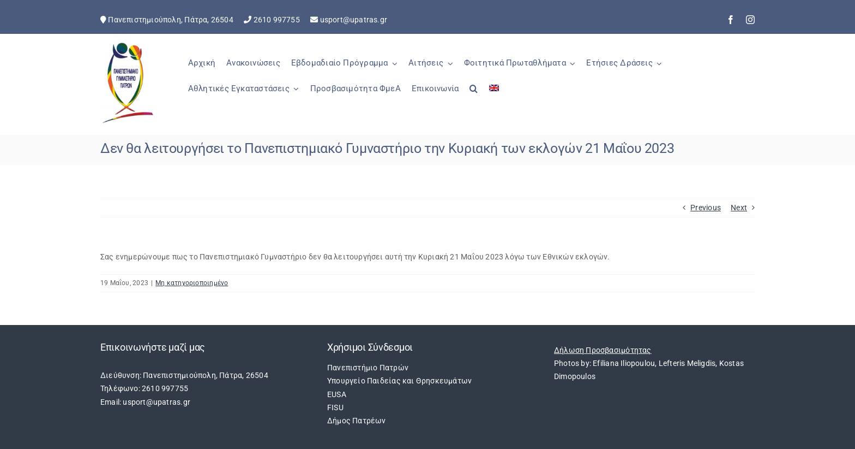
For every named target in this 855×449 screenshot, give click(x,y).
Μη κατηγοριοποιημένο (191, 283)
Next (739, 207)
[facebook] (730, 19)
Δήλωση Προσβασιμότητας (603, 350)
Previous (705, 207)
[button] (473, 94)
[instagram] (750, 19)
